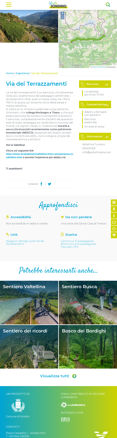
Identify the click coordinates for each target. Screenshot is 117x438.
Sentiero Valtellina (29, 277)
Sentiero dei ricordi (29, 321)
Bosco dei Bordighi (88, 321)
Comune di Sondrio (26, 435)
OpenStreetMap (98, 41)
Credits (52, 435)
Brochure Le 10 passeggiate (78, 218)
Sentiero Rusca (88, 277)
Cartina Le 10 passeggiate (77, 215)
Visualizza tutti (58, 350)
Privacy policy (42, 435)
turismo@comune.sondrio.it (23, 416)
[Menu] (8, 5)
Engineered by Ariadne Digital (98, 435)
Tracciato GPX (69, 221)
